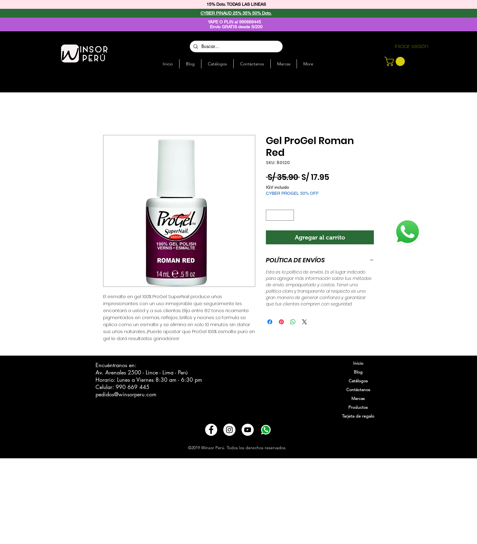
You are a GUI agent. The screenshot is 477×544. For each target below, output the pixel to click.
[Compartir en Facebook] (269, 321)
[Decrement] (270, 215)
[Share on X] (304, 321)
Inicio (358, 363)
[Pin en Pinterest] (281, 321)
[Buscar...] (235, 46)
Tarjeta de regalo (358, 416)
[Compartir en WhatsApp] (293, 321)
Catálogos (358, 381)
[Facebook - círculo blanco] (211, 430)
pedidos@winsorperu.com (126, 394)
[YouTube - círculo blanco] (248, 430)
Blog (358, 372)
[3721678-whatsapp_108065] (266, 430)
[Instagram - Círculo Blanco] (229, 430)
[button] (396, 61)
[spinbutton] (280, 215)
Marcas (358, 398)
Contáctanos (358, 389)
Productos (358, 407)
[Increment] (289, 215)
